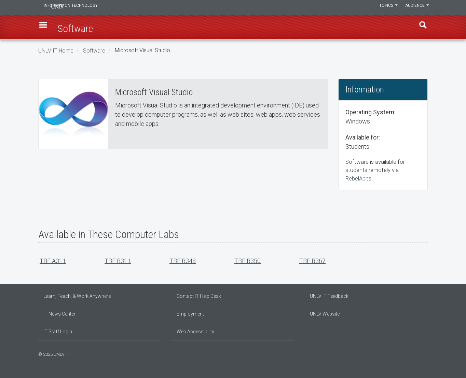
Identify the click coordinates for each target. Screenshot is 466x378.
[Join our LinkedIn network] (419, 353)
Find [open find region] (420, 27)
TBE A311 (53, 260)
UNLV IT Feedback (329, 296)
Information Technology (85, 7)
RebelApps (358, 178)
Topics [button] (384, 7)
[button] (45, 27)
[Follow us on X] (422, 353)
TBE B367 (312, 260)
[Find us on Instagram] (415, 353)
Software (94, 50)
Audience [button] (416, 7)
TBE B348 (182, 260)
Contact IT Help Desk (199, 296)
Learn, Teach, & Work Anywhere (77, 296)
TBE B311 (118, 260)
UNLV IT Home (55, 50)
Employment (190, 314)
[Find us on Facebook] (412, 353)
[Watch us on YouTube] (426, 353)
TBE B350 (247, 260)
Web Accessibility (195, 331)
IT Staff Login (57, 331)
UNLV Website (325, 314)
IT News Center (59, 314)
